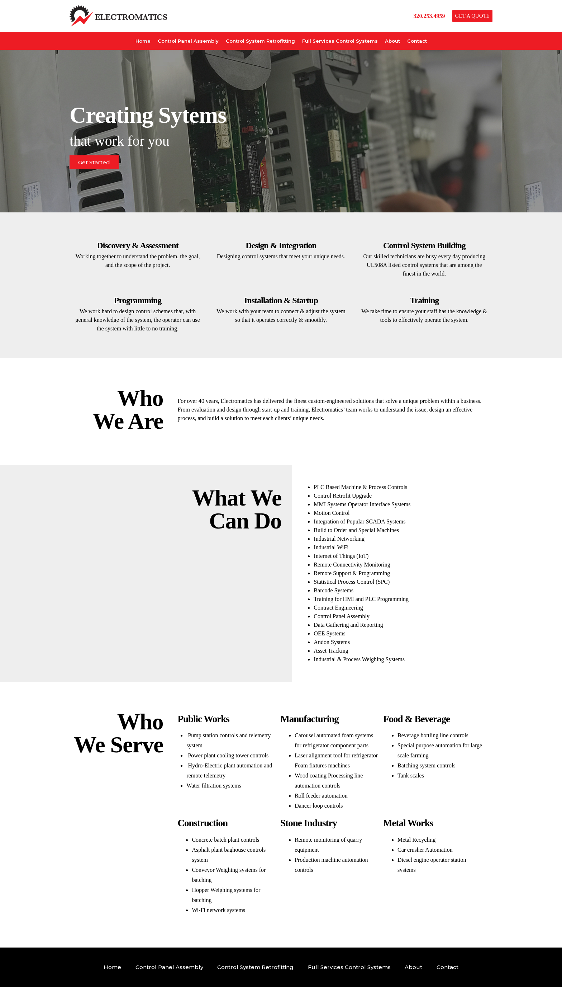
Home (143, 41)
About (392, 41)
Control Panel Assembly (188, 41)
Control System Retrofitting (260, 41)
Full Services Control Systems (340, 41)
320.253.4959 (429, 16)
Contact (417, 41)
